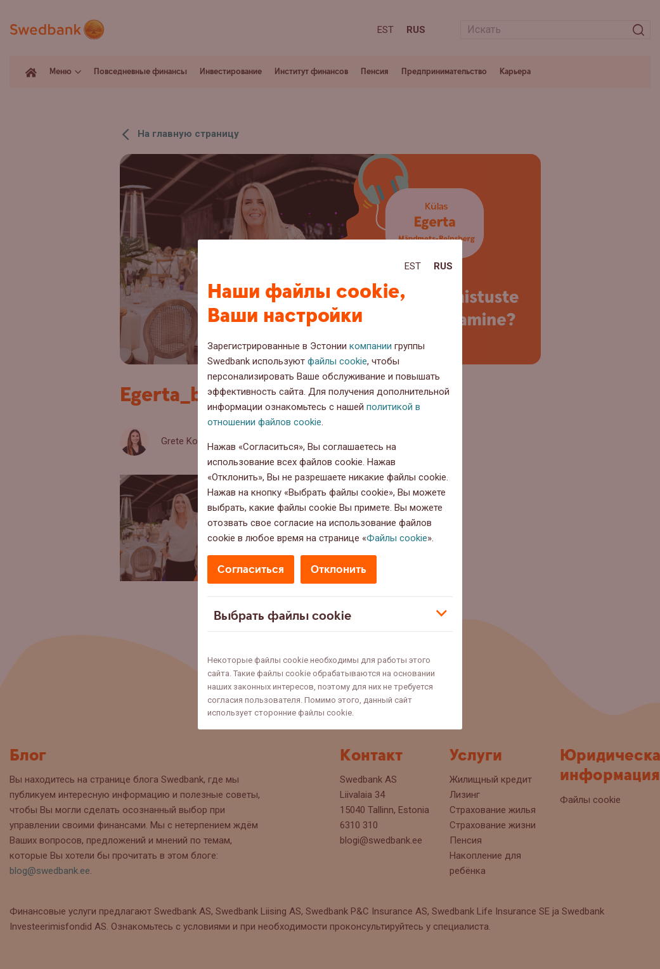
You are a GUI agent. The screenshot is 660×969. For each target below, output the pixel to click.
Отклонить (338, 569)
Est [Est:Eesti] (412, 266)
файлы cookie (337, 361)
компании (370, 346)
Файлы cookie (396, 538)
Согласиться (250, 569)
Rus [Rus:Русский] (443, 266)
